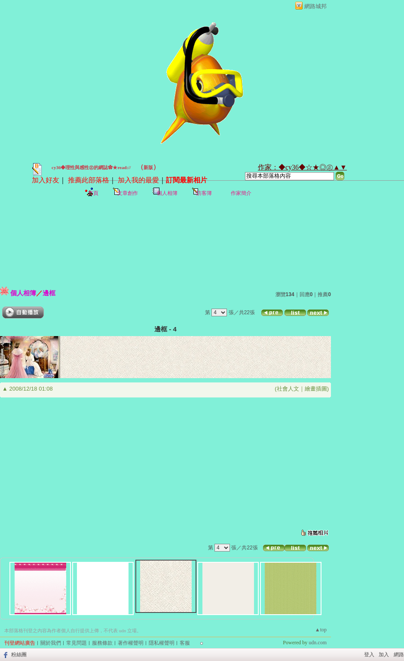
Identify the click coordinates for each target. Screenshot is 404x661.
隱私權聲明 (161, 643)
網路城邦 (315, 6)
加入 (384, 655)
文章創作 (127, 193)
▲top (321, 630)
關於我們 (50, 643)
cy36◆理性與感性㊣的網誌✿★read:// (91, 167)
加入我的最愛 (138, 180)
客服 (185, 643)
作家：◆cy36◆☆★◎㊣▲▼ (302, 167)
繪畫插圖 (316, 388)
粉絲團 (19, 655)
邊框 (49, 293)
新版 (148, 167)
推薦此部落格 (88, 180)
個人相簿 (167, 193)
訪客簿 (204, 193)
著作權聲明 (131, 643)
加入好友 (45, 180)
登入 (369, 655)
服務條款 (102, 643)
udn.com (318, 643)
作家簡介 (241, 193)
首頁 (93, 193)
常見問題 (76, 643)
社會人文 (288, 388)
